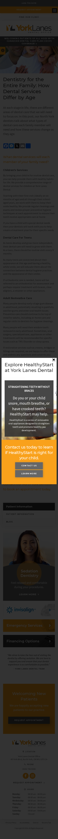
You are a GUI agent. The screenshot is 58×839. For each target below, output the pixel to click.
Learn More (29, 473)
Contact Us (29, 465)
